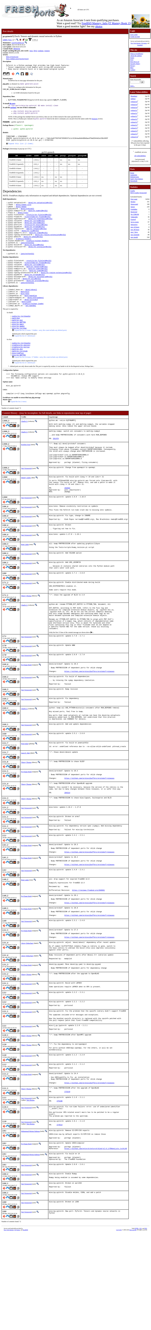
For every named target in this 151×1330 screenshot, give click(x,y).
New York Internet (135, 43)
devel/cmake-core (23, 211)
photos (98, 26)
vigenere (47, 51)
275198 (59, 1189)
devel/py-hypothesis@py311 (40, 227)
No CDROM (135, 214)
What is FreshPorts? (136, 54)
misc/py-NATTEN (19, 341)
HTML (137, 1325)
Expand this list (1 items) (18, 425)
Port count (134, 199)
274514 (59, 1216)
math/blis (25, 307)
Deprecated (134, 204)
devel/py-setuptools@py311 (40, 208)
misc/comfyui (18, 374)
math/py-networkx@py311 (37, 280)
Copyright (119, 1327)
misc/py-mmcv (18, 343)
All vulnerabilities (140, 156)
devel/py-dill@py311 (32, 293)
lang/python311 (27, 254)
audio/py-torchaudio (21, 334)
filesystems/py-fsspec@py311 (37, 224)
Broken (133, 202)
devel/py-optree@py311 (34, 231)
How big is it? (134, 62)
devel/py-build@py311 (34, 256)
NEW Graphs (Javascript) (138, 193)
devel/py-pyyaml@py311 (34, 236)
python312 (134, 119)
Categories (133, 175)
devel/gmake (21, 213)
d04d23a (16, 49)
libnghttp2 (134, 96)
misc (10, 40)
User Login (133, 35)
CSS (140, 1325)
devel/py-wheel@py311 (33, 247)
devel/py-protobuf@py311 (37, 296)
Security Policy (135, 64)
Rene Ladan (25, 582)
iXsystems (144, 43)
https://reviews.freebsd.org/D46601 (88, 958)
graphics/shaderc (23, 249)
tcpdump (40, 51)
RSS (146, 1325)
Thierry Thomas (26, 637)
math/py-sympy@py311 (38, 243)
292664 (67, 522)
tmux (31, 51)
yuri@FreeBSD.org (17, 43)
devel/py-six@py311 (30, 240)
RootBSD (140, 45)
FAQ (131, 60)
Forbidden (134, 209)
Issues (132, 58)
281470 (56, 465)
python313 (134, 128)
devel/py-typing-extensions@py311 (50, 245)
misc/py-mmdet (18, 345)
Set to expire (135, 222)
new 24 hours (135, 227)
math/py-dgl (17, 339)
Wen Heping (30, 1187)
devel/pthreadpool (35, 314)
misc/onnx (25, 310)
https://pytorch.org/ (12, 57)
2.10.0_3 (5, 40)
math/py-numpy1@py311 (38, 218)
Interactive (134, 224)
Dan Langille (132, 1327)
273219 (67, 1179)
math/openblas (30, 312)
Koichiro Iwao (25, 472)
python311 (134, 110)
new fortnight (135, 235)
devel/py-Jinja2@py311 (34, 229)
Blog (131, 68)
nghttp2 (133, 99)
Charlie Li (24, 445)
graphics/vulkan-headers (37, 252)
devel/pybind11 (27, 215)
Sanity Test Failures (136, 179)
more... (132, 86)
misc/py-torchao (19, 348)
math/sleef (26, 319)
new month (134, 237)
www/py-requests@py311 (36, 238)
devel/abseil (31, 305)
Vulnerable (134, 217)
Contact (132, 70)
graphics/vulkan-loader (33, 321)
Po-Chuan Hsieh (26, 712)
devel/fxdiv (23, 220)
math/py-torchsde (20, 372)
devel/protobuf (31, 316)
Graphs (132, 191)
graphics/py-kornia (21, 367)
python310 (134, 102)
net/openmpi (31, 323)
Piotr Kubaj (25, 798)
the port (12, 106)
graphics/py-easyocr (21, 365)
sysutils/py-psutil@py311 (36, 233)
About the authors (136, 56)
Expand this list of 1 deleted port (24, 355)
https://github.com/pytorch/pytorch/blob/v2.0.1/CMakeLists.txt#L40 (95, 1243)
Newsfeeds (133, 181)
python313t (134, 137)
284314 (67, 852)
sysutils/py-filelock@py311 (38, 222)
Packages (95, 122)
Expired (133, 219)
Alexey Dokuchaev (27, 1017)
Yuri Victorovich (26, 500)
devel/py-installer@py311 (39, 258)
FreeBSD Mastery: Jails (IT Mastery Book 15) (106, 23)
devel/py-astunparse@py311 (40, 291)
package (13, 110)
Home (132, 173)
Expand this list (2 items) (20, 149)
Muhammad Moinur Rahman (30, 1222)
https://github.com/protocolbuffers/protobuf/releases (89, 720)
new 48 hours (135, 230)
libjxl (35, 51)
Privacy (132, 66)
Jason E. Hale (25, 808)
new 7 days (134, 232)
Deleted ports (134, 177)
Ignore (133, 207)
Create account (135, 37)
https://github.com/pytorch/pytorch (17, 59)
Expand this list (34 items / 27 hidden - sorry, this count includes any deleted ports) (41, 379)
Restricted (134, 212)
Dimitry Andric (26, 509)
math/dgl (16, 336)
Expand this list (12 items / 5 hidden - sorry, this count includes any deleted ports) (40, 350)
